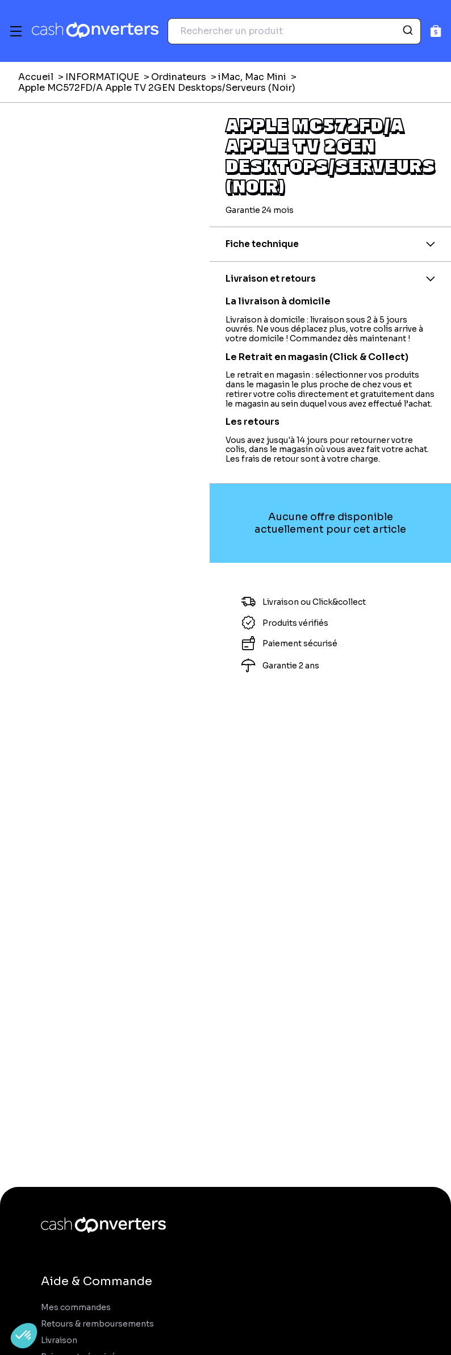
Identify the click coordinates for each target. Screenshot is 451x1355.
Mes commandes (76, 1307)
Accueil (35, 77)
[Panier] (436, 31)
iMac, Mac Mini (252, 77)
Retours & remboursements (97, 1324)
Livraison (59, 1340)
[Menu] (16, 31)
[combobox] (294, 31)
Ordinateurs (178, 77)
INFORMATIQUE (102, 77)
